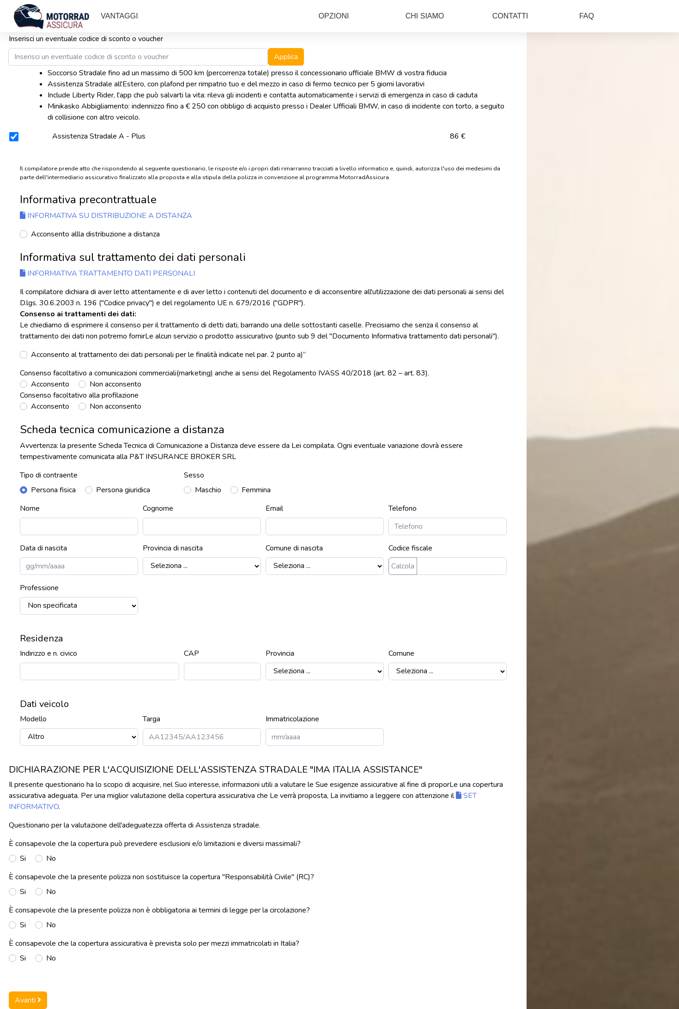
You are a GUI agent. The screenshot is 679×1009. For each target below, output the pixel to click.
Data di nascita (43, 548)
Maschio (208, 490)
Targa (151, 719)
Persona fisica (53, 490)
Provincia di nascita (173, 548)
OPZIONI (334, 16)
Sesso (194, 475)
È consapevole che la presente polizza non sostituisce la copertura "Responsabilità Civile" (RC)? (161, 877)
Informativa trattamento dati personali (107, 273)
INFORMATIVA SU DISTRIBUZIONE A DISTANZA (106, 216)
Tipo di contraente (49, 475)
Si (23, 858)
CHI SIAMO (425, 16)
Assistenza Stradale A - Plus (99, 136)
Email (274, 508)
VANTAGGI (119, 16)
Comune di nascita (294, 548)
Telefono (402, 508)
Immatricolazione (292, 719)
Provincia (280, 653)
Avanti (28, 1000)
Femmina (256, 490)
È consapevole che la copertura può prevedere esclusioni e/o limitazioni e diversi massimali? (155, 844)
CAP (191, 653)
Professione (39, 588)
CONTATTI (510, 16)
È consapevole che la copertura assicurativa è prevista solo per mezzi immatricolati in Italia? (154, 943)
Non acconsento (115, 384)
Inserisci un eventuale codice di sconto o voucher (86, 39)
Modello (33, 719)
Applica (286, 57)
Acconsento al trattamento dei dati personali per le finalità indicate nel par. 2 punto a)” (168, 355)
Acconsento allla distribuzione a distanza (95, 234)
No (51, 858)
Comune (401, 653)
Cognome (158, 508)
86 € (457, 136)
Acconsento (50, 384)
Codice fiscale (410, 548)
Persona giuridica (123, 490)
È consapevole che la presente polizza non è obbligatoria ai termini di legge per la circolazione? (159, 910)
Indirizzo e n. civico (48, 653)
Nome (30, 508)
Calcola (402, 566)
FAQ (586, 16)
